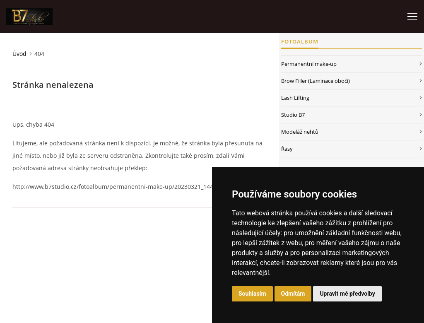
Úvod (19, 54)
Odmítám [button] (293, 293)
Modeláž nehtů (299, 131)
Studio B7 (293, 114)
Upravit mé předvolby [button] (347, 293)
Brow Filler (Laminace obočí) (315, 80)
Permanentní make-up (309, 63)
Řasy (287, 148)
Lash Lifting (295, 97)
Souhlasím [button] (252, 293)
